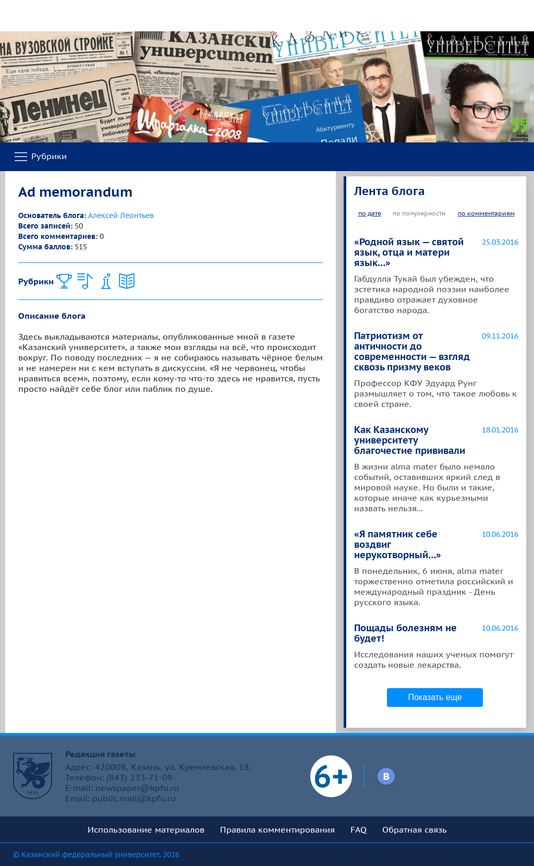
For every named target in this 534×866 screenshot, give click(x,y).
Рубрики (40, 157)
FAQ (358, 829)
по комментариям (486, 213)
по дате (369, 213)
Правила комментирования (277, 829)
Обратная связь (414, 829)
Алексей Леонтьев (121, 215)
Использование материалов (146, 829)
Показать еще (435, 697)
